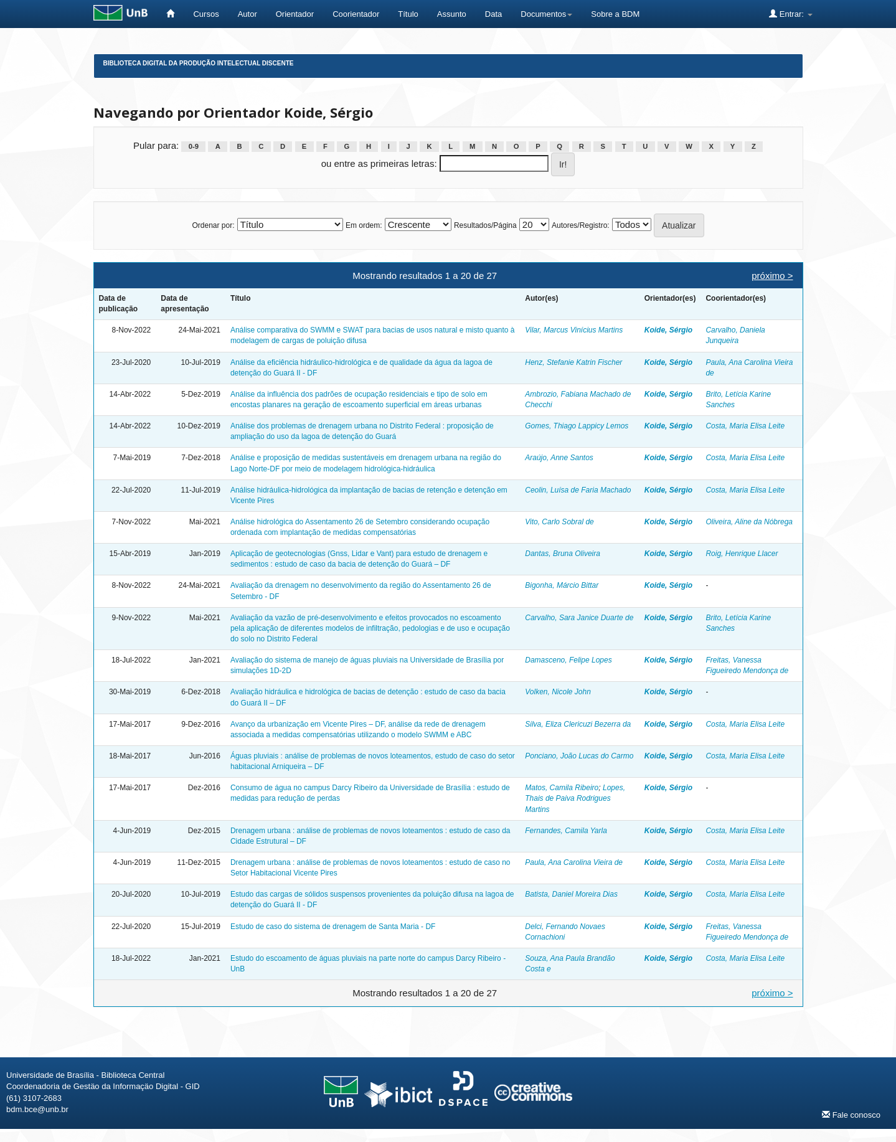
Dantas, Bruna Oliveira (562, 553)
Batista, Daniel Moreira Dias (571, 894)
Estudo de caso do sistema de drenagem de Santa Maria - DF (333, 926)
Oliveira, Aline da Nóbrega (749, 521)
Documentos (546, 14)
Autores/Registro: (581, 225)
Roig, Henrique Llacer (741, 553)
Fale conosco (851, 1115)
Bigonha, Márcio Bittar (561, 585)
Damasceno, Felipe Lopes (568, 660)
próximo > (772, 275)
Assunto (451, 14)
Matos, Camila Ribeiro (561, 787)
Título (408, 14)
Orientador (295, 14)
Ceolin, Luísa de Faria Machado (578, 490)
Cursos (206, 14)
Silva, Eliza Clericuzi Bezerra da (578, 724)
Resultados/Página (485, 225)
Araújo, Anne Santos (559, 457)
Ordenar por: (213, 225)
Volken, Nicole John (558, 691)
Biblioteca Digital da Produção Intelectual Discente (198, 63)
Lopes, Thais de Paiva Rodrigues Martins (575, 798)
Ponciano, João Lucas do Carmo (579, 756)
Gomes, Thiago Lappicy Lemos (576, 426)
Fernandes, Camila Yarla (566, 830)
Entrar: (790, 14)
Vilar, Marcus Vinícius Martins (574, 330)
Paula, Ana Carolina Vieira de (574, 862)
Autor (247, 14)
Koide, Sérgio (668, 330)
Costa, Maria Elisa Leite (745, 426)
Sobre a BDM (615, 14)
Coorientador (355, 14)
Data (493, 14)
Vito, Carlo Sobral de (559, 521)
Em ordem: (364, 225)
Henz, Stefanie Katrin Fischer (573, 362)
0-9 (194, 146)
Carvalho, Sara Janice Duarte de (579, 617)
